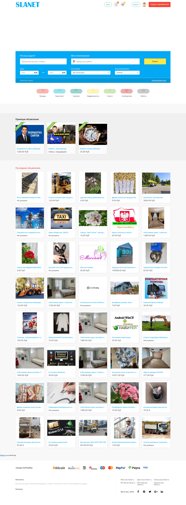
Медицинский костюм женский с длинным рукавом (62, 342)
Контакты (20, 484)
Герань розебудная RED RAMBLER (30, 272)
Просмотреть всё (159, 80)
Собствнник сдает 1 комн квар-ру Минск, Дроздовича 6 (62, 307)
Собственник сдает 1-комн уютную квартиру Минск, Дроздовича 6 (93, 377)
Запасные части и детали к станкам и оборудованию (125, 377)
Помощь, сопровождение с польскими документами (30, 342)
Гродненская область (159, 488)
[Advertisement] (93, 32)
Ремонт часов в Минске (90, 153)
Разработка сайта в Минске (28, 153)
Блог (108, 4)
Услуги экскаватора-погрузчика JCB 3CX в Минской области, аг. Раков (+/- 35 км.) (62, 202)
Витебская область (128, 487)
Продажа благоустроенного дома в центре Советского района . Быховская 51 (125, 272)
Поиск (155, 61)
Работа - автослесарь (58, 153)
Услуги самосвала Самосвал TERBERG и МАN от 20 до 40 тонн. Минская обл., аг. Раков (156, 447)
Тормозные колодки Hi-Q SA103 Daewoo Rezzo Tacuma (156, 272)
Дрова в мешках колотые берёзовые (30, 412)
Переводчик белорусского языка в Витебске (62, 412)
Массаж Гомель (86, 272)
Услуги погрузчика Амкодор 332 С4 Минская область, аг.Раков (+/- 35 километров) (30, 307)
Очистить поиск (26, 80)
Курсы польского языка (122, 237)
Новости (3, 460)
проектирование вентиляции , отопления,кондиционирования (125, 447)
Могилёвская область (142, 488)
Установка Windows (57, 377)
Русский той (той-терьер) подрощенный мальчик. (62, 272)
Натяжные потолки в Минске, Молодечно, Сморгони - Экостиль (93, 307)
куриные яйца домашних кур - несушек (93, 202)
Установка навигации (121, 342)
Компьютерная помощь (153, 307)
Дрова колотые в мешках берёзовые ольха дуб (125, 202)
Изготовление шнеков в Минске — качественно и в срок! (30, 202)
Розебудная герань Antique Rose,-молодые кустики (125, 412)
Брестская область (144, 484)
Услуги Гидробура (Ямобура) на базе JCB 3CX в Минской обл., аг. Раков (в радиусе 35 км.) (156, 342)
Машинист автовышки (153, 202)
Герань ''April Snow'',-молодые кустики (93, 237)
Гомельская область (161, 484)
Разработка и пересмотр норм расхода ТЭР (30, 237)
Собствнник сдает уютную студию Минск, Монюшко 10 (93, 342)
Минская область (127, 484)
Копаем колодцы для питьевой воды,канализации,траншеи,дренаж (156, 412)
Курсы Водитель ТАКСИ (58, 237)
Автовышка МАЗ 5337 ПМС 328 (93, 447)
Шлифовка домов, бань (122, 307)
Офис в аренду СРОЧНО (153, 377)
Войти (135, 4)
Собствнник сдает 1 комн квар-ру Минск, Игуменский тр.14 (156, 237)
